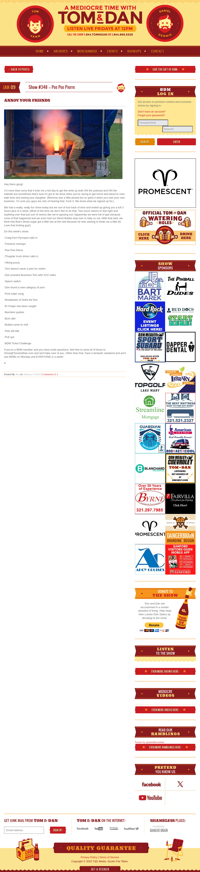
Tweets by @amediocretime (149, 742)
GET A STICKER (100, 869)
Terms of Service (109, 857)
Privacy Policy (89, 857)
